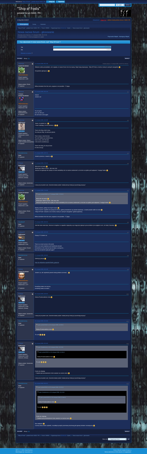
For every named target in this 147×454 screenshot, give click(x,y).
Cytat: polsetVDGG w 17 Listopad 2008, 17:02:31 (51, 194)
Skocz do (105, 439)
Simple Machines (29, 450)
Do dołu (19, 58)
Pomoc (115, 450)
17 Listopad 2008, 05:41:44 (41, 91)
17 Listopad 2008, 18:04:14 (41, 222)
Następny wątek (124, 36)
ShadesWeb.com (29, 452)
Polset (20, 163)
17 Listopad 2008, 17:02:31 (41, 163)
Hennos (21, 63)
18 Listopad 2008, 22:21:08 (41, 269)
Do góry (19, 431)
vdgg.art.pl (103, 20)
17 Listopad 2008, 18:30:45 (41, 232)
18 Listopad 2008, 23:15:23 (41, 343)
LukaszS (21, 232)
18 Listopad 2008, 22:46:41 (41, 293)
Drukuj (127, 58)
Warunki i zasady (122, 450)
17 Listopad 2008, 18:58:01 (41, 255)
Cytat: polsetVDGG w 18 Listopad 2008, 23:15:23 (51, 387)
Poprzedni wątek (113, 36)
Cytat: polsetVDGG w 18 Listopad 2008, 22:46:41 (51, 325)
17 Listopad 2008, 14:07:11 (41, 153)
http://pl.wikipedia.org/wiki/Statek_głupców (47, 262)
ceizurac (21, 120)
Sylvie (68, 28)
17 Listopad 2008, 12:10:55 (41, 120)
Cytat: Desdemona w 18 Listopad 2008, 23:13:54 (50, 347)
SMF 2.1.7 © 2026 (20, 450)
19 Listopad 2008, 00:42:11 (41, 383)
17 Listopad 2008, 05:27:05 (41, 63)
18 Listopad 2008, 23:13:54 (41, 321)
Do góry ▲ (128, 450)
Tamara (21, 92)
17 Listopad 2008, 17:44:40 (41, 190)
